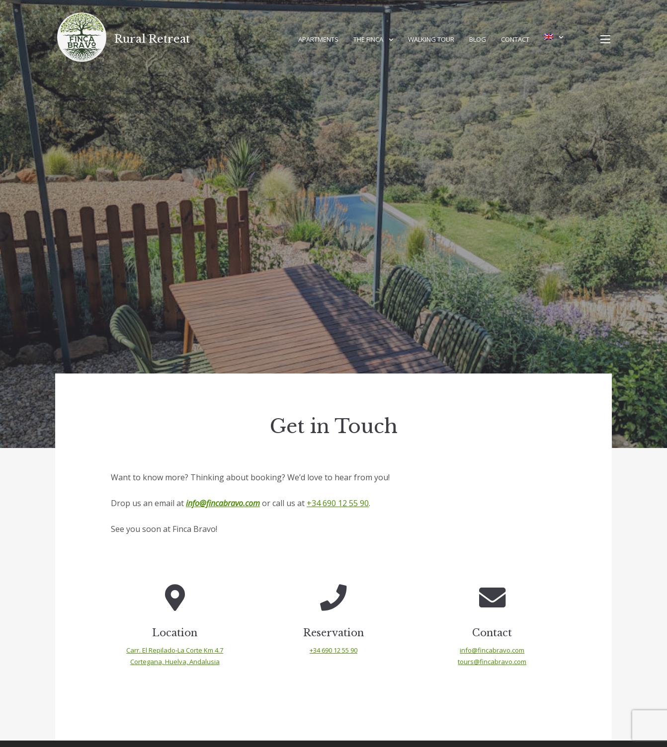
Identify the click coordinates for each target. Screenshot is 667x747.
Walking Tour (431, 39)
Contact (515, 39)
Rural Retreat (152, 39)
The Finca (368, 39)
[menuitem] (553, 36)
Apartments (318, 39)
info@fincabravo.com (223, 503)
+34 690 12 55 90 (338, 503)
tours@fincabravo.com (492, 661)
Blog (477, 39)
